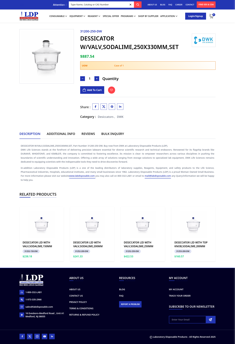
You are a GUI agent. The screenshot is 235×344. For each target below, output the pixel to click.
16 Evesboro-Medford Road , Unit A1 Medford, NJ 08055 (41, 315)
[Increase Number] (96, 78)
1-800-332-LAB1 (30, 292)
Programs (128, 16)
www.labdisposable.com (82, 175)
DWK (120, 117)
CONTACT (190, 4)
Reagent (94, 16)
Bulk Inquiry (112, 134)
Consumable (58, 16)
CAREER (178, 4)
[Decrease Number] (82, 78)
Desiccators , (106, 117)
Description (29, 134)
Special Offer (111, 16)
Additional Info (61, 134)
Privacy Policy (78, 302)
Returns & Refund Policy (84, 314)
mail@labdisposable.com (158, 175)
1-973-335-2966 (30, 299)
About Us (74, 289)
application (169, 16)
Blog (122, 289)
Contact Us (76, 295)
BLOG (162, 4)
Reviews (88, 134)
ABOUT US (152, 4)
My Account (176, 289)
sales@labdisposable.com (36, 306)
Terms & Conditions (81, 308)
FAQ (170, 4)
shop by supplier (148, 16)
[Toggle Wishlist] (111, 90)
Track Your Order (180, 295)
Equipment (78, 16)
